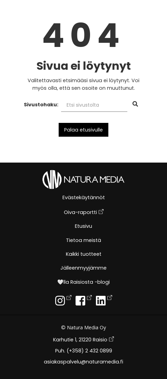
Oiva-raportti (84, 212)
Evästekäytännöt (83, 198)
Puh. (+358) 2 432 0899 (83, 351)
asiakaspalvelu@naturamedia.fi (83, 362)
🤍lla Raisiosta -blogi (83, 282)
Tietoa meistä (83, 241)
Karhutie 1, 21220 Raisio (83, 340)
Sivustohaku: (41, 104)
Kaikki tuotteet (83, 254)
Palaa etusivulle (83, 129)
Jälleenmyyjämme (83, 268)
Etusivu (83, 227)
